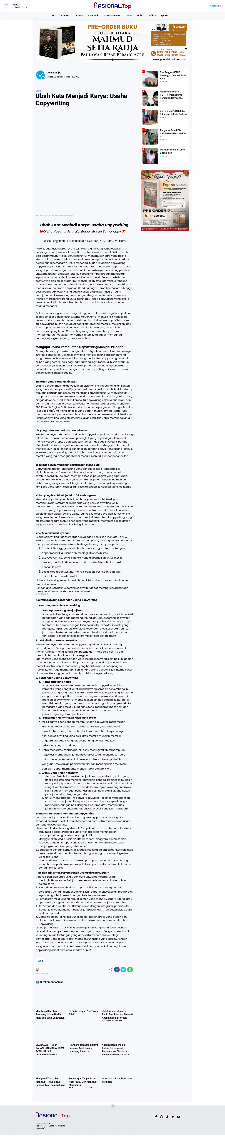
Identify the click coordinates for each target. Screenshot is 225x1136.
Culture (79, 15)
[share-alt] (108, 970)
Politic (152, 15)
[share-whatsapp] (130, 970)
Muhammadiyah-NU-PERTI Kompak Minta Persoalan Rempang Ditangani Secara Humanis (173, 94)
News (129, 15)
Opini (140, 15)
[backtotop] (112, 1107)
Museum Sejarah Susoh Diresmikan (171, 151)
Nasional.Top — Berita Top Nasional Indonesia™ (50, 1127)
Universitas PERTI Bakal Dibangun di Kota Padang (172, 112)
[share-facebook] (115, 970)
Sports (164, 15)
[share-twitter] (123, 970)
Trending (216, 6)
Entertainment (112, 15)
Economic (93, 15)
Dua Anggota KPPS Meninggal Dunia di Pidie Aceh (172, 75)
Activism (64, 15)
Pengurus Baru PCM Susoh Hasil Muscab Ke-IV (173, 131)
